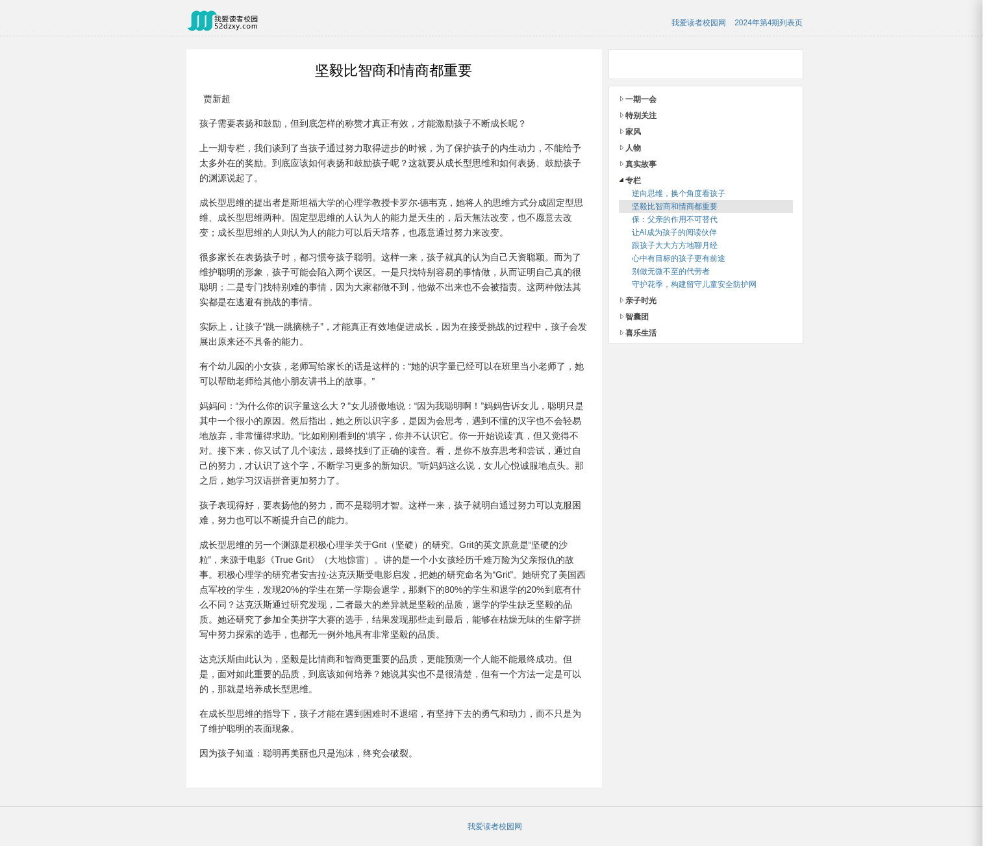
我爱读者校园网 (698, 22)
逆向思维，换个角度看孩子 (678, 193)
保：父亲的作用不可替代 (675, 219)
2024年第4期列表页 (768, 22)
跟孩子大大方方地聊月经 (675, 245)
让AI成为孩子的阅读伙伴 (674, 232)
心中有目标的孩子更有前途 (678, 258)
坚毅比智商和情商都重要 (675, 206)
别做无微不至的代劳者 (671, 271)
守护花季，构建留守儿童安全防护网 (694, 284)
